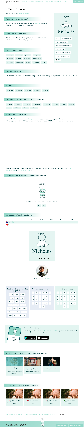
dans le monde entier (24, 170)
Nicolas (37, 23)
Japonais (27, 58)
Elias (11, 298)
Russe (28, 62)
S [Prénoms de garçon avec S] (33, 303)
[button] (31, 244)
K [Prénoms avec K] (71, 296)
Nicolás (38, 90)
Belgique (8, 170)
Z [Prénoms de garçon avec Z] (43, 306)
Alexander (38, 104)
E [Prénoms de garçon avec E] (46, 293)
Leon (9, 308)
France (69, 168)
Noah (64, 104)
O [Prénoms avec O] (64, 299)
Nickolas (10, 90)
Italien (18, 58)
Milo (24, 308)
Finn (22, 298)
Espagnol (37, 55)
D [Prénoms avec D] (67, 293)
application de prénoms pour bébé (47, 331)
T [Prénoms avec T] (61, 303)
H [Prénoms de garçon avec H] (36, 296)
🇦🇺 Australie (10, 222)
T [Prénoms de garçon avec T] (36, 303)
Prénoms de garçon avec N (63, 45)
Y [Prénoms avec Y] (64, 306)
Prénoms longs (60, 49)
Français (10, 58)
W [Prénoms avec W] (71, 303)
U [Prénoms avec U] (64, 303)
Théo (17, 301)
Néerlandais (37, 58)
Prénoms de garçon (43, 1)
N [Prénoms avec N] (61, 299)
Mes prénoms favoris (75, 425)
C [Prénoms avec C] (64, 293)
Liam (9, 108)
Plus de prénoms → (19, 315)
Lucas (56, 104)
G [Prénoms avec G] (57, 296)
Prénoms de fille (32, 1)
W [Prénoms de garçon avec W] (46, 303)
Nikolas (46, 90)
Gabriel (72, 104)
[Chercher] (68, 2)
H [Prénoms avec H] (61, 296)
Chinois (28, 55)
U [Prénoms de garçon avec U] (39, 303)
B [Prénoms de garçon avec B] (36, 293)
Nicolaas (20, 90)
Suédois (36, 62)
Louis (16, 305)
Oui (39, 206)
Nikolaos (15, 25)
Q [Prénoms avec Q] (71, 299)
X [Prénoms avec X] (74, 303)
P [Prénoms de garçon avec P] (43, 299)
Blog (63, 1)
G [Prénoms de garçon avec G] (33, 296)
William (17, 108)
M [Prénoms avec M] (57, 299)
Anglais (19, 55)
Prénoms (23, 1)
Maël (10, 315)
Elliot (14, 308)
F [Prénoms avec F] (74, 293)
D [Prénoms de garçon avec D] (43, 293)
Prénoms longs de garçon (63, 52)
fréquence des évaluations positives (25, 119)
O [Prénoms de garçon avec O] (39, 299)
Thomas (35, 108)
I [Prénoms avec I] (64, 296)
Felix (9, 312)
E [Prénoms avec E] (71, 293)
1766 (58, 60)
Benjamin (47, 104)
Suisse (14, 170)
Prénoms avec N (66, 38)
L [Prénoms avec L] (74, 296)
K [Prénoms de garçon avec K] (46, 296)
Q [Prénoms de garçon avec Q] (46, 299)
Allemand (10, 55)
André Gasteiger (44, 278)
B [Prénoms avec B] (61, 293)
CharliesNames (10, 414)
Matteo (22, 294)
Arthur (23, 301)
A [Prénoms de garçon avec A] (33, 293)
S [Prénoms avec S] (57, 303)
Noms (57, 38)
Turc (44, 62)
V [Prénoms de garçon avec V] (43, 303)
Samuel (26, 108)
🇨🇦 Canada (9, 225)
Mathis (11, 301)
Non (44, 206)
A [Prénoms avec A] (57, 293)
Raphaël (23, 305)
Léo (20, 308)
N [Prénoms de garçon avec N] (36, 299)
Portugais (19, 62)
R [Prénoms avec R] (74, 299)
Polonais (10, 62)
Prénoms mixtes (55, 1)
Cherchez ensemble (62, 425)
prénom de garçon (23, 14)
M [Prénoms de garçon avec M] (33, 299)
